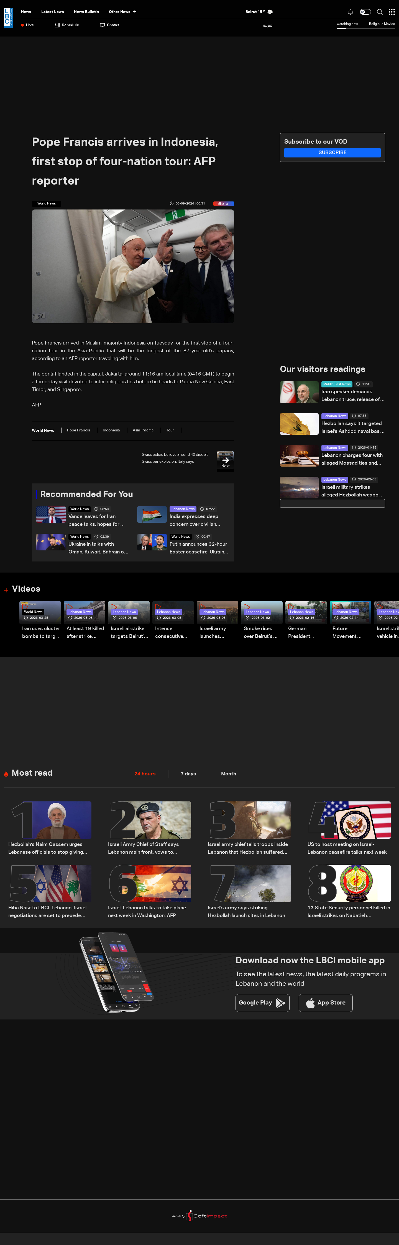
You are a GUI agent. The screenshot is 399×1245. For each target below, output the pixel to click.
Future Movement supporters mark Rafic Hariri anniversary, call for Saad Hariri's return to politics (351, 634)
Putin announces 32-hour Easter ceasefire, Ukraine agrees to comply (198, 549)
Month (228, 774)
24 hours (145, 774)
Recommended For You (88, 495)
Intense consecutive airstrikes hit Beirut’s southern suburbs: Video (172, 634)
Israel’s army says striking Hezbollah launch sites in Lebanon (246, 913)
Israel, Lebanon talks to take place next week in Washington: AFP (147, 913)
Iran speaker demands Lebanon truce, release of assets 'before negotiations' (350, 397)
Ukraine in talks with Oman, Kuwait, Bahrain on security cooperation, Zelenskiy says (97, 549)
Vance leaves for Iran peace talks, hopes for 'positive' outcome (93, 522)
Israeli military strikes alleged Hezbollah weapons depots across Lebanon (352, 492)
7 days (188, 774)
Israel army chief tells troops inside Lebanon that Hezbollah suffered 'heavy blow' (248, 850)
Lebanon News (183, 509)
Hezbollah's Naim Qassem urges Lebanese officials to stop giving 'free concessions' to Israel (45, 850)
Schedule (67, 25)
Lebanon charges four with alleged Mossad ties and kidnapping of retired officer (352, 460)
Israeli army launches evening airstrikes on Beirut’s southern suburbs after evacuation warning (215, 634)
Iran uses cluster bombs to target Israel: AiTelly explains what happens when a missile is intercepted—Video (41, 634)
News (26, 12)
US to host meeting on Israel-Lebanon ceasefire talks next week (347, 849)
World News (79, 509)
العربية (268, 25)
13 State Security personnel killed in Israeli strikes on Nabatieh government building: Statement (349, 914)
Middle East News (337, 384)
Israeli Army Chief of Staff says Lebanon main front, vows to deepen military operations (143, 850)
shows (109, 25)
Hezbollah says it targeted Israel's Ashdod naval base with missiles (351, 428)
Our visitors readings (324, 370)
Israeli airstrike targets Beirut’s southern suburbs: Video (129, 634)
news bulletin (86, 12)
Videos (27, 590)
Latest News (52, 12)
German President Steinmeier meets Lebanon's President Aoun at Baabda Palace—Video (305, 634)
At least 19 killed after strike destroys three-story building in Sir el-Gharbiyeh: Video (85, 634)
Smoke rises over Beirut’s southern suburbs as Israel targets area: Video (259, 634)
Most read (33, 774)
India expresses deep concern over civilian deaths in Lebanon (194, 522)
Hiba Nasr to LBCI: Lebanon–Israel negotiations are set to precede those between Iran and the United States (47, 914)
